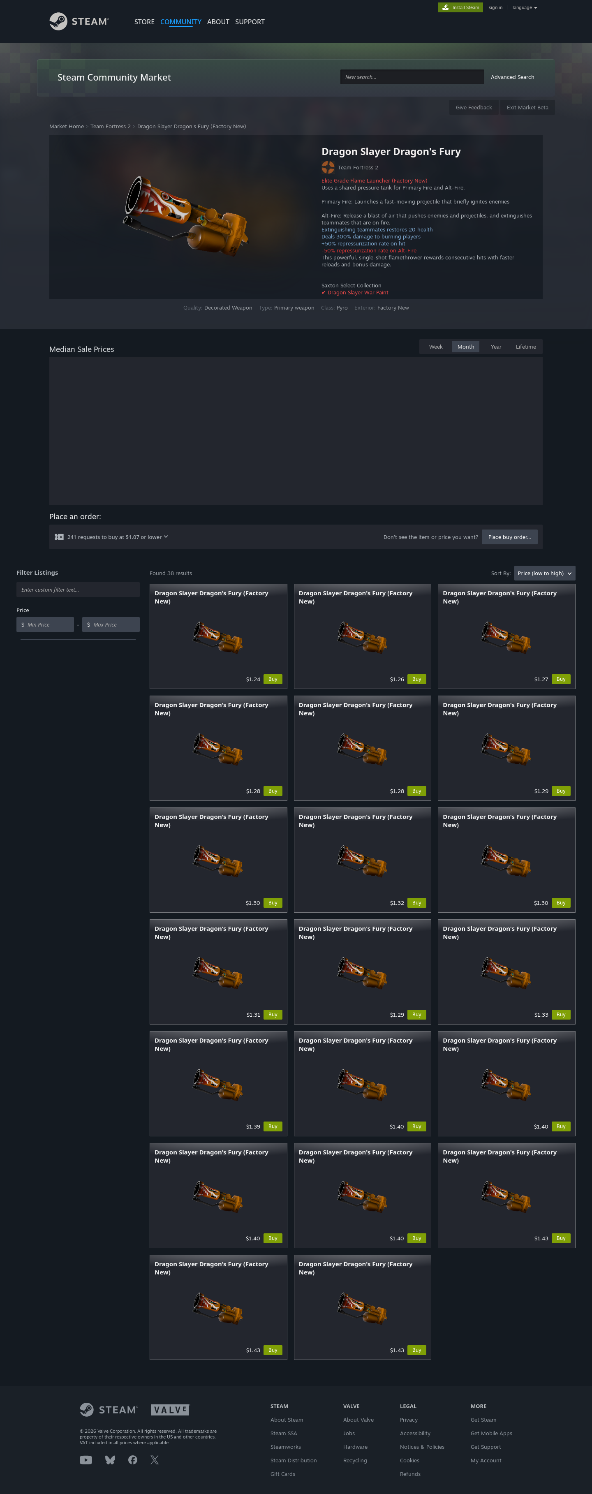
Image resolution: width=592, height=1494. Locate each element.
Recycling (355, 1460)
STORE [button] (144, 21)
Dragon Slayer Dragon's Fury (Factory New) (191, 126)
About (218, 21)
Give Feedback (474, 107)
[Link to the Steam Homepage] (85, 22)
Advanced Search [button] (512, 77)
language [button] (522, 7)
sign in (495, 7)
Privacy (409, 1419)
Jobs (349, 1433)
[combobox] (412, 77)
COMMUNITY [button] (180, 21)
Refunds (410, 1474)
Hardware (355, 1446)
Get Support (486, 1446)
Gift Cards (283, 1474)
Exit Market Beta (527, 107)
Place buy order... (509, 537)
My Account (486, 1460)
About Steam (287, 1419)
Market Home (66, 126)
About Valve (358, 1419)
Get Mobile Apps (491, 1433)
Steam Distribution (294, 1460)
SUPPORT (250, 21)
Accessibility (415, 1433)
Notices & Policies (422, 1446)
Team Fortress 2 (110, 126)
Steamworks (286, 1446)
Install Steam (466, 7)
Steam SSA (284, 1433)
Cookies (409, 1460)
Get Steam (484, 1419)
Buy (273, 679)
